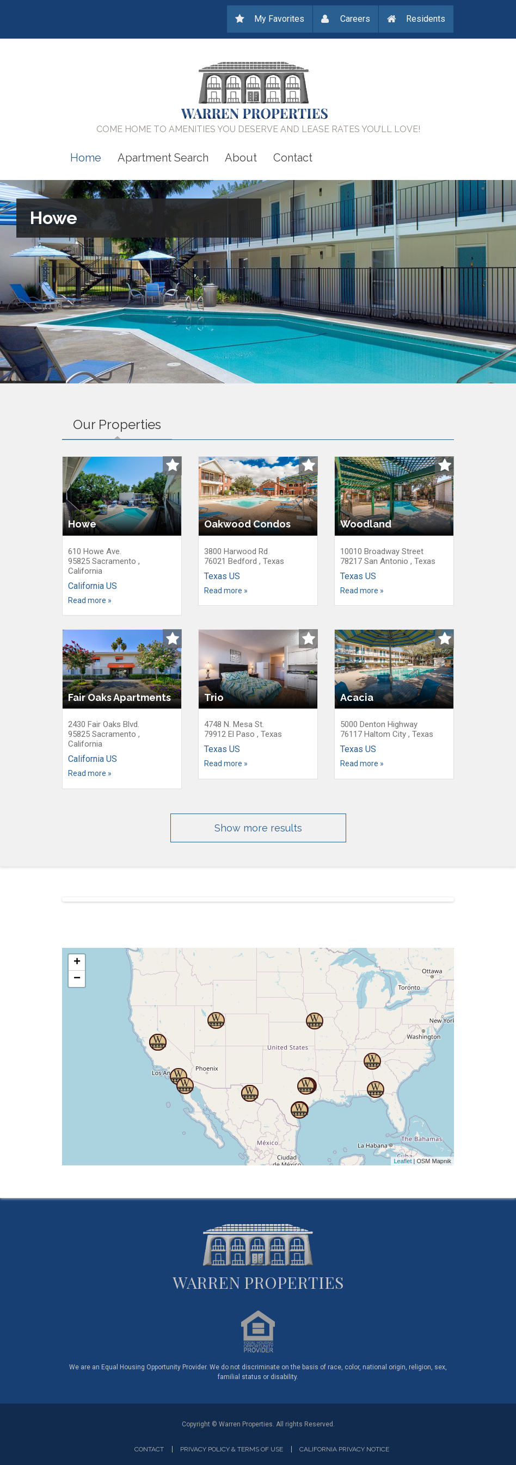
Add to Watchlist (172, 465)
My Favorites (279, 19)
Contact (292, 157)
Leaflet (402, 1161)
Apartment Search (163, 157)
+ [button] (77, 962)
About (241, 157)
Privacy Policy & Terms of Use (231, 1449)
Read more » (90, 600)
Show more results (258, 828)
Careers (355, 19)
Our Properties (122, 422)
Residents (425, 19)
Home (85, 157)
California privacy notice (344, 1449)
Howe (53, 217)
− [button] (77, 979)
